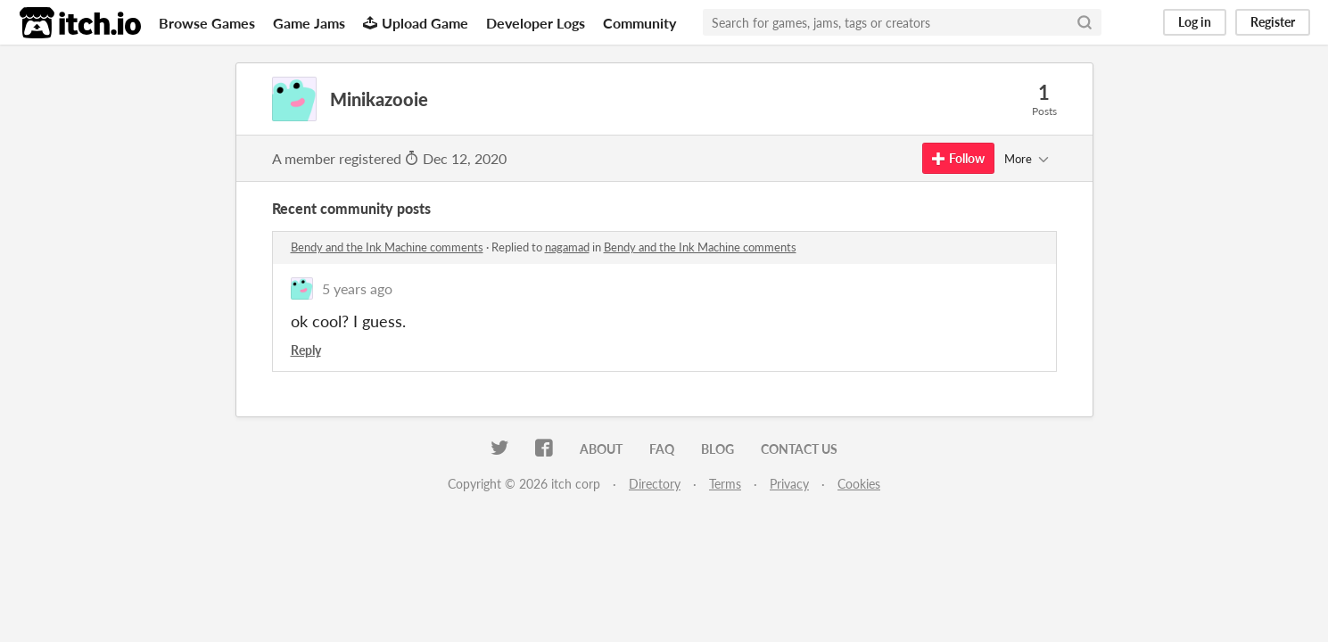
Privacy (789, 483)
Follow (958, 158)
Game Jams (309, 22)
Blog (717, 449)
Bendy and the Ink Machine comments (387, 247)
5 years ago (357, 288)
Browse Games (207, 22)
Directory (654, 483)
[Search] (1084, 22)
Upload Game (415, 22)
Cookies (858, 483)
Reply (306, 350)
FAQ (661, 449)
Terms (725, 483)
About (601, 449)
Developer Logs (535, 22)
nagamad (567, 247)
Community (639, 22)
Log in (1194, 21)
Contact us (799, 449)
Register (1272, 21)
